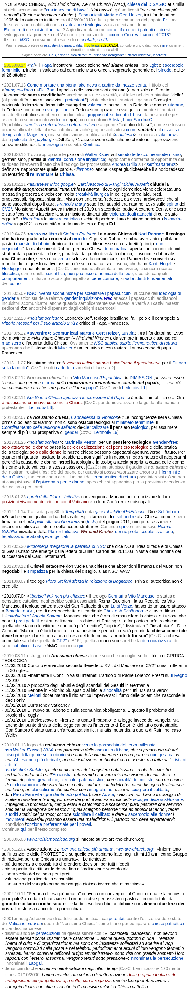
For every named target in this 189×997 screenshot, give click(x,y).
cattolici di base (27, 645)
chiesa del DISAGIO (146, 4)
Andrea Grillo (124, 164)
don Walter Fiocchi (23, 749)
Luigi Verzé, (122, 605)
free (173, 442)
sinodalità (112, 690)
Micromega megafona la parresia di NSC (66, 546)
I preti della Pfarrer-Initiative (53, 496)
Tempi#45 (74, 511)
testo (91, 521)
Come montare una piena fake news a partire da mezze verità (86, 84)
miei (165, 45)
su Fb (102, 39)
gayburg (44, 139)
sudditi (11, 814)
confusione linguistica (84, 159)
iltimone (84, 169)
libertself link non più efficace (57, 596)
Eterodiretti (14, 29)
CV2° (7, 209)
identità (54, 159)
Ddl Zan (46, 89)
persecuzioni (48, 933)
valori (130, 278)
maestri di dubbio (32, 243)
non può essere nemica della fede (100, 273)
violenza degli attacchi (130, 213)
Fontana (87, 233)
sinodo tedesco (132, 154)
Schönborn (168, 511)
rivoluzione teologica (83, 24)
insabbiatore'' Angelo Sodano (33, 615)
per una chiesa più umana (87, 849)
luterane (175, 104)
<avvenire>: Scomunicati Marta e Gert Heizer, (73, 333)
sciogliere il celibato (149, 789)
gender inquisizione (83, 298)
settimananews (161, 164)
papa (91, 387)
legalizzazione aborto (22, 536)
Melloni (34, 695)
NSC (24, 39)
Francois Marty (71, 204)
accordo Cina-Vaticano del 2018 (138, 34)
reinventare (41, 174)
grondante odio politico (67, 794)
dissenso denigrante (109, 55)
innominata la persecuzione (156, 958)
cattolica (72, 218)
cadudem (65, 367)
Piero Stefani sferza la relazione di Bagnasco (89, 581)
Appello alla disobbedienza (56, 521)
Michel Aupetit (135, 184)
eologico (140, 427)
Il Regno (179, 675)
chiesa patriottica (167, 923)
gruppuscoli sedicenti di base (114, 114)
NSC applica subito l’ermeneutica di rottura (135, 342)
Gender (160, 442)
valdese (95, 104)
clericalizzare (96, 427)
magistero (11, 342)
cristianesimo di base (66, 9)
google (67, 184)
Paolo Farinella (27, 794)
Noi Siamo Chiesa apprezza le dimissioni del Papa (75, 397)
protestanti (75, 99)
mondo (79, 238)
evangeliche (56, 109)
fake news (168, 134)
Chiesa (67, 174)
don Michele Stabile (24, 769)
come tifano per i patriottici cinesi (138, 29)
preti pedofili (28, 620)
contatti (88, 39)
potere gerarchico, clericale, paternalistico (64, 779)
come (131, 129)
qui (62, 119)
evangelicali (56, 536)
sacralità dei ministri (134, 779)
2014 (48, 749)
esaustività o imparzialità (63, 45)
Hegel (165, 263)
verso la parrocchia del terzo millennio (118, 744)
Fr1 (166, 19)
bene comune (105, 278)
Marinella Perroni (81, 442)
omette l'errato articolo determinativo (60, 124)
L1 (143, 387)
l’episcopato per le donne (60, 481)
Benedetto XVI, (20, 610)
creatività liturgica (92, 194)
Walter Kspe (96, 154)
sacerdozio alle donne (149, 814)
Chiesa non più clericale (37, 759)
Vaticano (17, 923)
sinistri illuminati (47, 29)
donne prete (126, 531)
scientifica (55, 273)
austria (127, 333)
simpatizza (37, 571)
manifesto (124, 134)
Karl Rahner (150, 233)
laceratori (160, 55)
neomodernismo (165, 154)
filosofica (10, 273)
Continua (92, 144)
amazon (37, 233)
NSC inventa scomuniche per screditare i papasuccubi (79, 293)
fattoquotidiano (18, 89)
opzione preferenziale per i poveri (59, 824)
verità (63, 258)
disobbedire (124, 516)
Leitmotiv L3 (40, 407)
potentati (117, 918)
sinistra (55, 218)
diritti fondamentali (154, 278)
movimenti (15, 819)
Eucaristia (62, 774)
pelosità (19, 139)
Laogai (35, 963)
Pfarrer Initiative (139, 55)
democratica (115, 248)
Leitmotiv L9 (105, 432)
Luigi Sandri (134, 119)
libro (53, 233)
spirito (172, 204)
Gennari (115, 596)
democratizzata (156, 640)
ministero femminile (135, 422)
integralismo (100, 789)
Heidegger (12, 268)
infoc (54, 184)
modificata (91, 45)
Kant (153, 263)
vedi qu (35, 923)
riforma (49, 382)
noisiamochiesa (45, 318)
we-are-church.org (135, 849)
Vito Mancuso (86, 377)
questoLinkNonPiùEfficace (120, 511)
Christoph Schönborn (124, 610)
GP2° (61, 640)
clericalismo (42, 789)
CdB (52, 55)
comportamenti (16, 278)
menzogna (53, 144)
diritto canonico (24, 784)
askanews (39, 184)
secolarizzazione (157, 531)
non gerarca (162, 754)
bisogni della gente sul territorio (35, 754)
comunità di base (111, 749)
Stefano (70, 233)
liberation (31, 218)
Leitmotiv (131, 387)
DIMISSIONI (142, 377)
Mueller (65, 347)
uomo (15, 283)
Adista (114, 119)
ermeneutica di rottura (75, 55)
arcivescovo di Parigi (100, 184)
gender (71, 432)
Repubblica (111, 377)
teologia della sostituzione (158, 799)
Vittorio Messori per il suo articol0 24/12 (40, 323)
